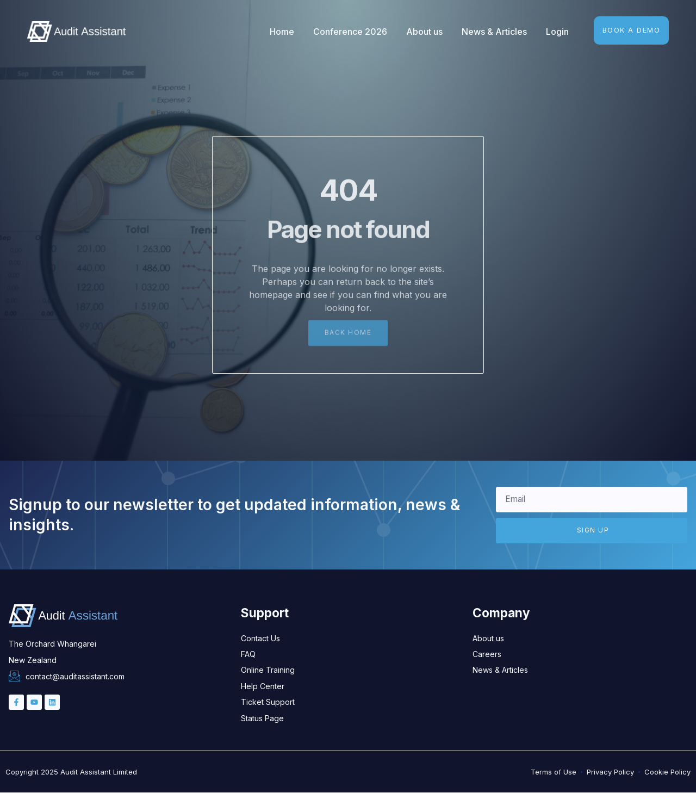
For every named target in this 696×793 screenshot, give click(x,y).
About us (424, 31)
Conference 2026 (350, 31)
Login (557, 31)
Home (282, 31)
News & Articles (494, 31)
